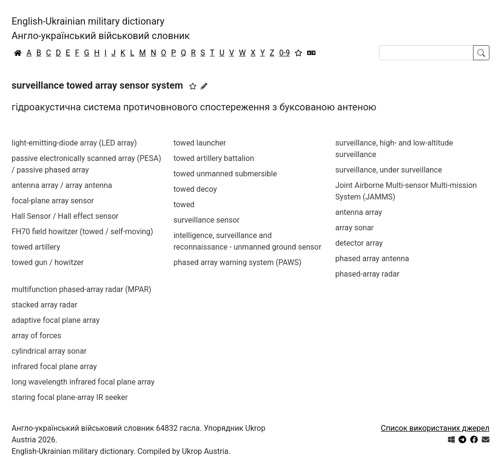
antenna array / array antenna (62, 185)
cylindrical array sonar (49, 351)
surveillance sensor (207, 220)
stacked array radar (44, 304)
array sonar (354, 227)
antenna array (358, 212)
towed (184, 204)
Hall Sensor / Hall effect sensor (65, 216)
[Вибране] (298, 53)
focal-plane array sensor (53, 200)
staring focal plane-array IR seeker (70, 397)
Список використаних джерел (435, 428)
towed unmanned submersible (225, 173)
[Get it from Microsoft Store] (451, 439)
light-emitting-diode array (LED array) (74, 142)
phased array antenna (372, 258)
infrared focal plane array (54, 366)
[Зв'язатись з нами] (485, 439)
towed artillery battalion (214, 158)
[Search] (426, 52)
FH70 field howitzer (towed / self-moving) (82, 231)
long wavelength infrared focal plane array (83, 381)
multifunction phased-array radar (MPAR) (81, 289)
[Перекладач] (311, 53)
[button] (193, 86)
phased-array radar (367, 274)
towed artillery (36, 247)
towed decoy (195, 189)
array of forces (36, 335)
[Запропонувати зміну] (204, 86)
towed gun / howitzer (48, 262)
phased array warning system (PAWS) (238, 262)
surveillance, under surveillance (388, 169)
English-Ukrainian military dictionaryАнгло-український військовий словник (101, 28)
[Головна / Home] (18, 53)
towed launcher (200, 142)
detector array (359, 243)
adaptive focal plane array (56, 320)
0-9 (284, 52)
